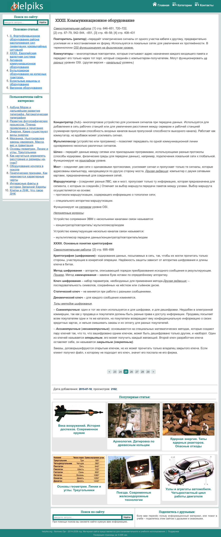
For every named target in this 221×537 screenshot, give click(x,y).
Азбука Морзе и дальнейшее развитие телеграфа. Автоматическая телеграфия (29, 112)
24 (120, 371)
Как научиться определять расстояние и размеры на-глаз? (28, 159)
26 (131, 371)
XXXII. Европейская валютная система (23, 55)
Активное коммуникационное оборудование (23, 63)
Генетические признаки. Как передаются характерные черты (28, 176)
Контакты (207, 5)
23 (114, 371)
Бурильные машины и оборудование (25, 82)
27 (137, 371)
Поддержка (173, 531)
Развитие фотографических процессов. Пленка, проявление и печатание (29, 125)
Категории (184, 5)
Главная (163, 5)
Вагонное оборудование (26, 87)
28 (142, 371)
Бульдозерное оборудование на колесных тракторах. (28, 74)
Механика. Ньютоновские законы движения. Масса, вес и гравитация (27, 142)
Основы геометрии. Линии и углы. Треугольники (29, 150)
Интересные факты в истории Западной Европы (28, 185)
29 (148, 371)
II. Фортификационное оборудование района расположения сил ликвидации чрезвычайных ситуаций (28, 42)
